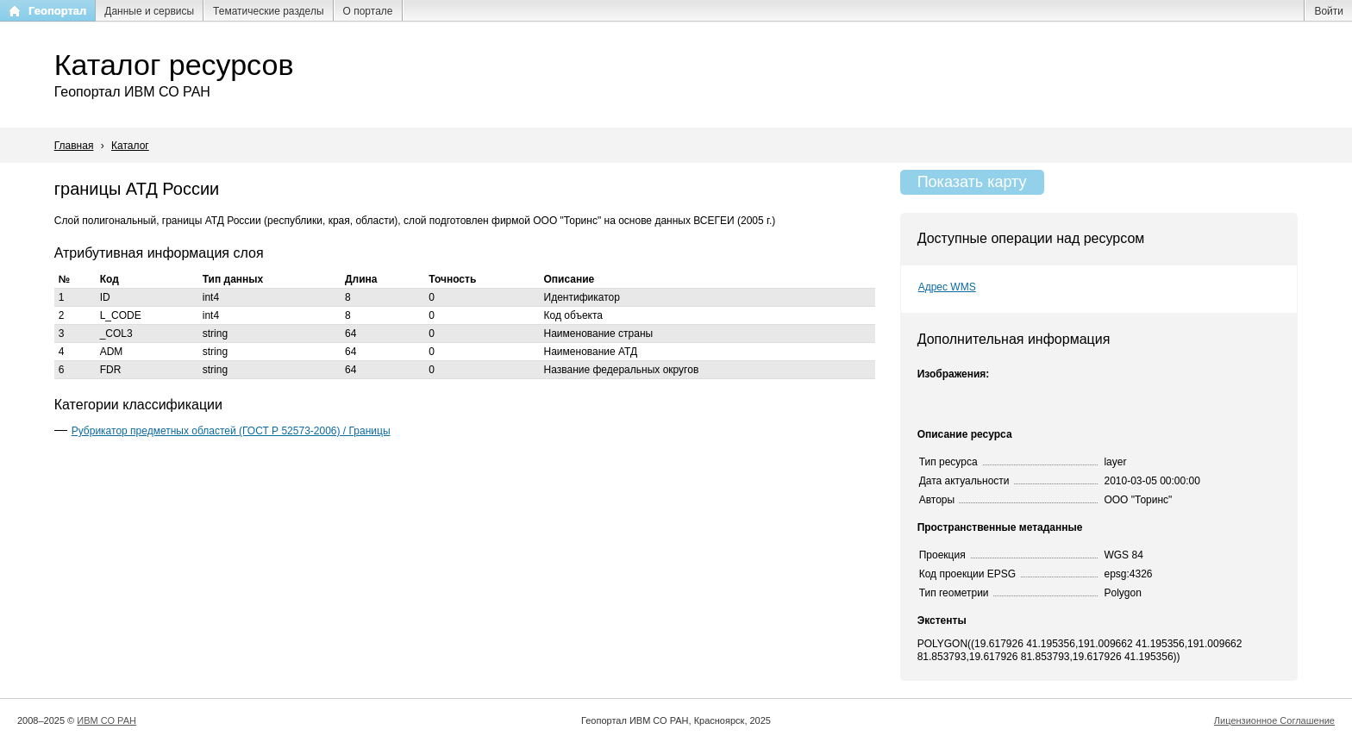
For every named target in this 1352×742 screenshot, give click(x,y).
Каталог (130, 146)
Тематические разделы (268, 11)
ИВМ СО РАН (106, 720)
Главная (74, 146)
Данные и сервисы (149, 11)
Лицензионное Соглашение (1274, 720)
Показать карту (972, 181)
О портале (368, 11)
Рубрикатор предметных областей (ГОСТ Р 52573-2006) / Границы (231, 431)
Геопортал (57, 10)
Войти (1328, 11)
